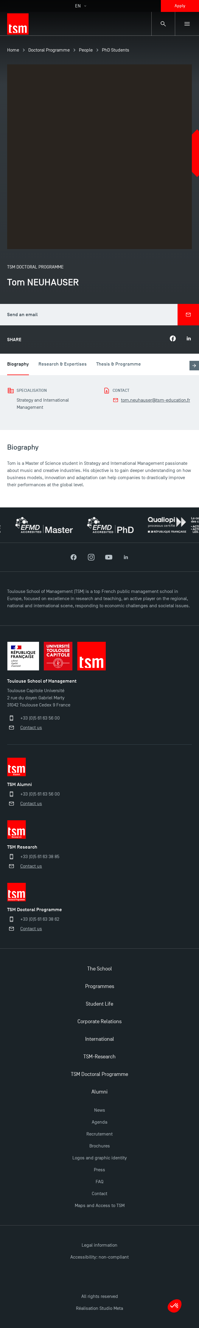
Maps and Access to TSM (100, 1205)
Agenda (99, 1122)
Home (13, 50)
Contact (99, 1193)
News (99, 1110)
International (99, 1039)
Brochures (99, 1146)
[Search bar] (163, 24)
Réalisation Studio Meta (99, 1308)
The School (99, 969)
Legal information (99, 1245)
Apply (180, 5)
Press (99, 1169)
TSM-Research (99, 1057)
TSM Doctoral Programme (99, 1074)
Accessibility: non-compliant (99, 1257)
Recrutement (99, 1134)
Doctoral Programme (49, 50)
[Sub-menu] (187, 24)
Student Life (99, 1004)
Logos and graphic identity (99, 1158)
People (86, 50)
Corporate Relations (99, 1021)
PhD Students (115, 50)
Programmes (99, 986)
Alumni (99, 1092)
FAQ (99, 1181)
